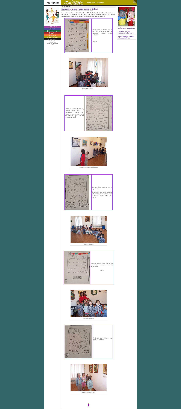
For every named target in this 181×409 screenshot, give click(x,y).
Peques (93, 2)
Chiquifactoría (100, 2)
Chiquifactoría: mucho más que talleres (126, 37)
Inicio (88, 2)
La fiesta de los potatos (126, 28)
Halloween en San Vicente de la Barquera (125, 32)
